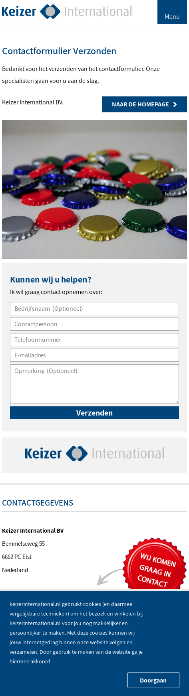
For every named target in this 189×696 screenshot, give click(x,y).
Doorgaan (153, 680)
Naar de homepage (144, 104)
